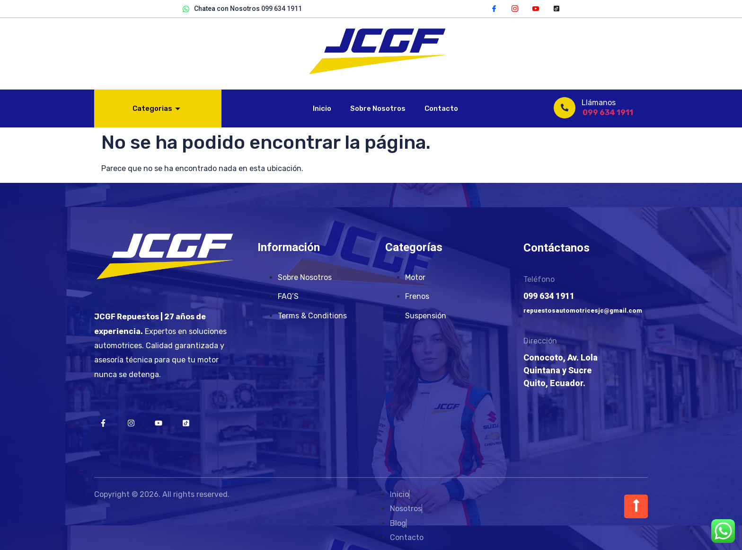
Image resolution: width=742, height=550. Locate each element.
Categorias (156, 108)
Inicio (322, 108)
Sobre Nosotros (378, 108)
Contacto (441, 108)
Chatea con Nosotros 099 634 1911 (242, 9)
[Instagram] (515, 8)
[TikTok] (556, 8)
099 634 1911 (608, 112)
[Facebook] (494, 8)
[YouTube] (535, 8)
